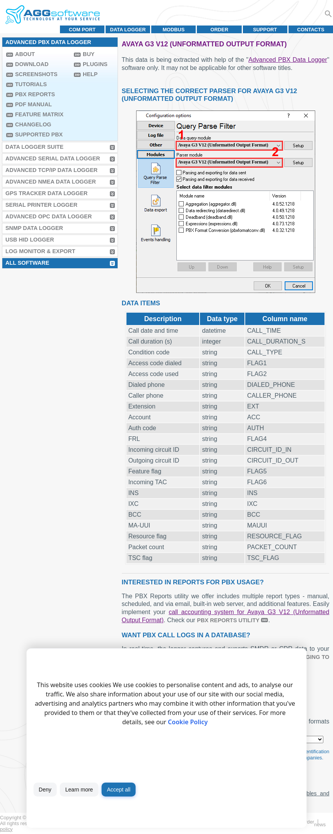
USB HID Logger (29, 240)
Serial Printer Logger (41, 205)
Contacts (310, 29)
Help (90, 74)
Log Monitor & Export (40, 251)
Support (265, 29)
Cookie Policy (188, 722)
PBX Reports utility (228, 620)
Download (31, 64)
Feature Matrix (39, 114)
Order (219, 29)
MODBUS (173, 29)
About (25, 54)
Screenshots (36, 74)
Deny (45, 789)
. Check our (180, 620)
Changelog (33, 124)
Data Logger (128, 29)
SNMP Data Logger (34, 228)
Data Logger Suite (34, 147)
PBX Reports (35, 94)
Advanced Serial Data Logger (52, 158)
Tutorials (31, 84)
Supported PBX (39, 134)
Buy (88, 54)
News (320, 824)
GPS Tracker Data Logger (46, 193)
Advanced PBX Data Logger (287, 59)
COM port (82, 29)
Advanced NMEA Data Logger (50, 182)
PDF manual (33, 104)
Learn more (79, 789)
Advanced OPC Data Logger (48, 216)
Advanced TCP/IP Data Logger (51, 170)
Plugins (95, 64)
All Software (27, 263)
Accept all (118, 789)
